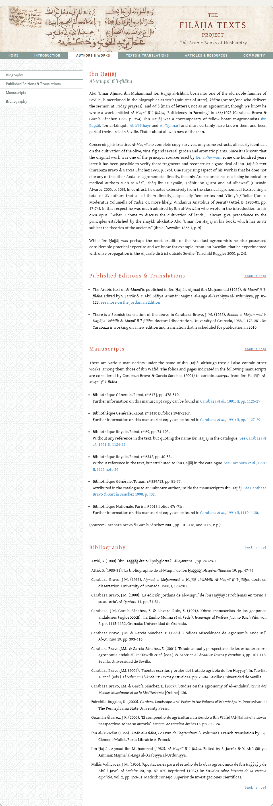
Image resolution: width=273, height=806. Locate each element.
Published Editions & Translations (33, 84)
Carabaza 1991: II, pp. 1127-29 (230, 419)
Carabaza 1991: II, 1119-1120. (229, 512)
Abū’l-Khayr (140, 125)
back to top (255, 275)
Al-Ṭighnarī (170, 125)
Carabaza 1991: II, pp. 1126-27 (230, 401)
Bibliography (16, 101)
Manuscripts (16, 92)
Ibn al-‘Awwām (209, 157)
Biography (14, 75)
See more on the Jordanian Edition (130, 302)
